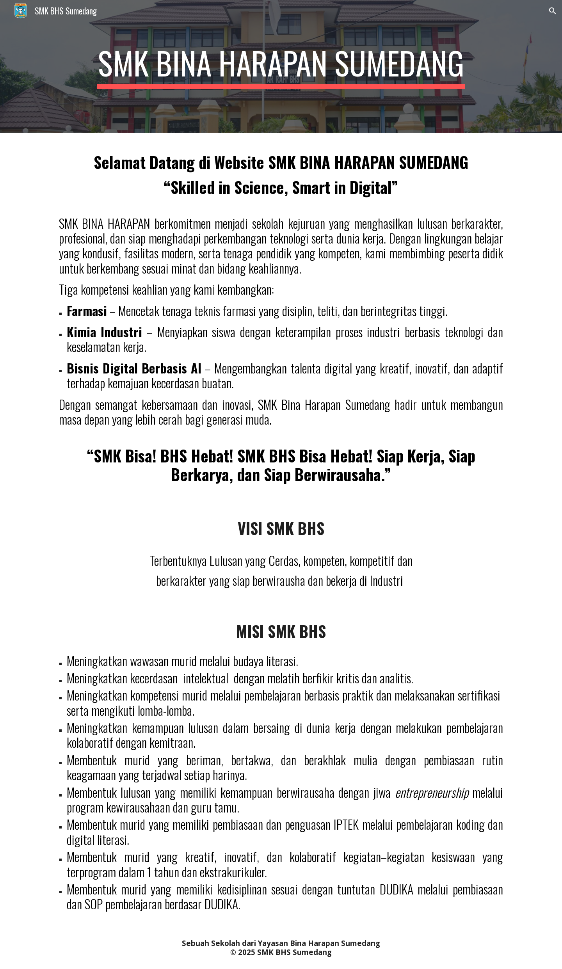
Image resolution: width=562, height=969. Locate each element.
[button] (552, 11)
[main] (281, 66)
